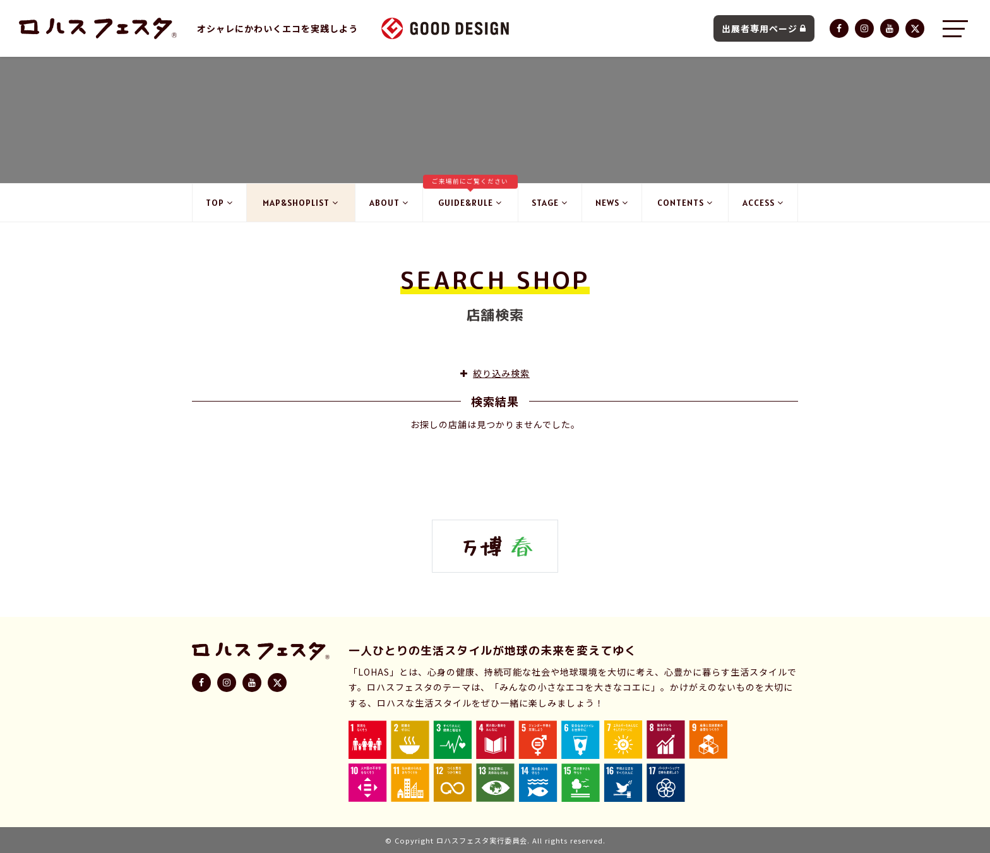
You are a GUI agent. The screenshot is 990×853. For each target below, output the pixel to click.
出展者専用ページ (764, 28)
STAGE (550, 202)
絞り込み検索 (495, 373)
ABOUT (389, 202)
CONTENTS (685, 202)
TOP (219, 202)
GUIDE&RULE (470, 196)
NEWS (611, 202)
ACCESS (763, 202)
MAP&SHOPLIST (300, 202)
